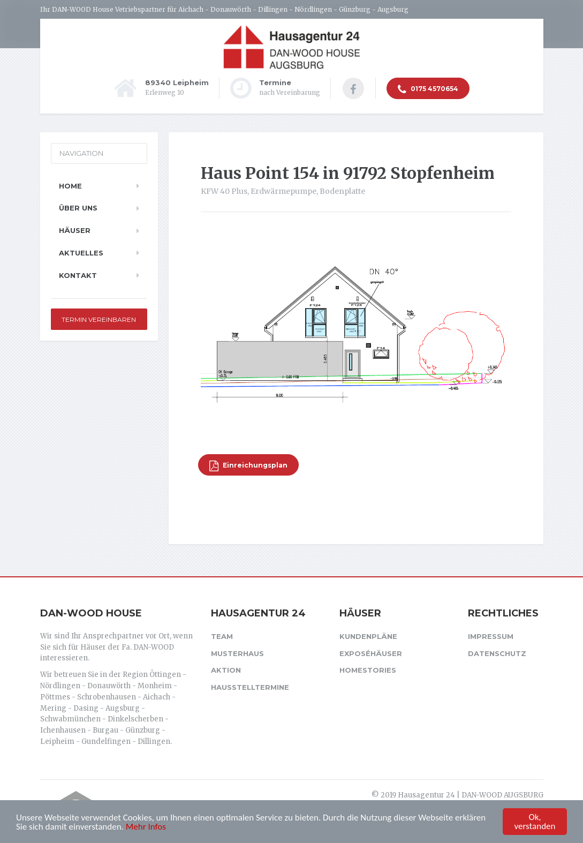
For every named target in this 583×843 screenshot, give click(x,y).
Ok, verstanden (535, 822)
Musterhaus (237, 653)
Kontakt (78, 275)
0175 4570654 (428, 89)
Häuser (74, 230)
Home (70, 186)
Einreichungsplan (248, 466)
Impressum (490, 636)
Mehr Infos (146, 827)
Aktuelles (81, 253)
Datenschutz (497, 653)
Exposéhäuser (370, 653)
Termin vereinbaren (99, 319)
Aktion (226, 670)
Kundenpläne (368, 636)
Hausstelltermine (250, 687)
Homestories (367, 670)
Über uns (78, 208)
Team (222, 636)
